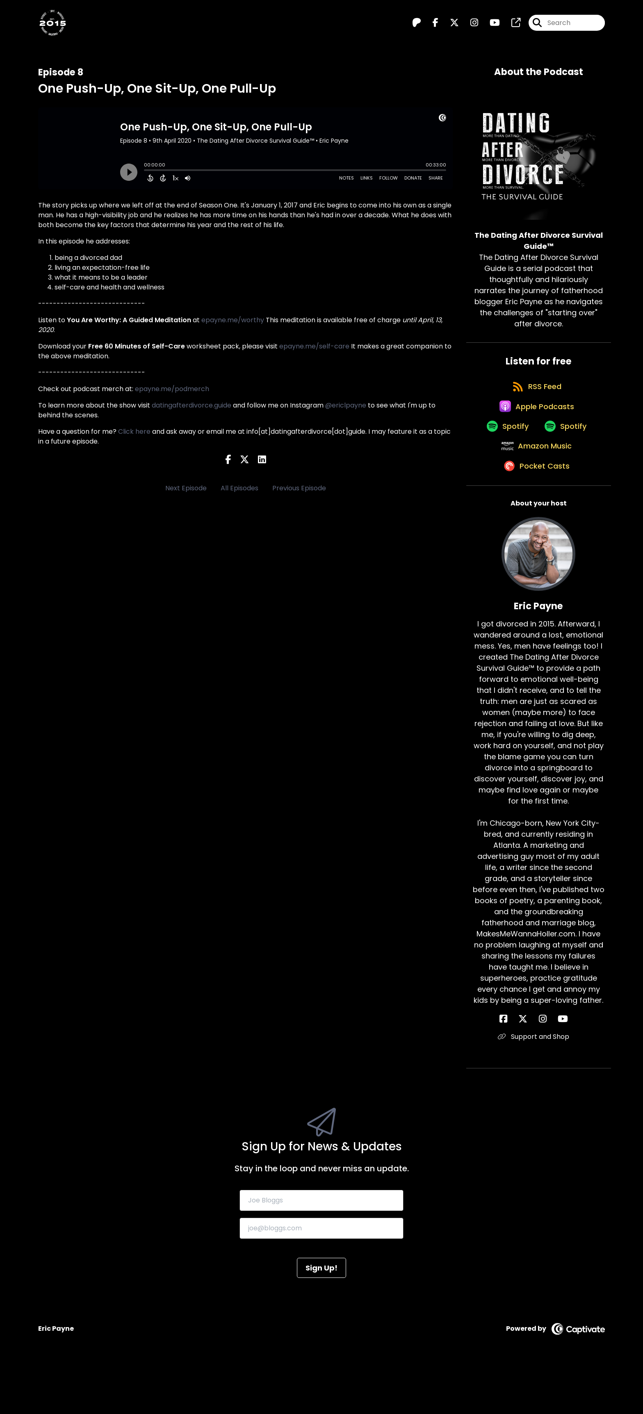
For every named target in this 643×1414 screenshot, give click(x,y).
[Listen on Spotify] (502, 454)
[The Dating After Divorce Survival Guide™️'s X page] (449, 26)
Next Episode (186, 488)
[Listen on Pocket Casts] (534, 512)
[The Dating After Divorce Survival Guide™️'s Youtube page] (490, 26)
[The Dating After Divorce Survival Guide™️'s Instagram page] (469, 26)
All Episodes (239, 488)
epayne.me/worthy (232, 320)
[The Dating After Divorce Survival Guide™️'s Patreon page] (416, 26)
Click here (134, 431)
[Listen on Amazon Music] (534, 483)
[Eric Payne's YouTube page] (553, 1066)
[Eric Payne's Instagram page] (543, 1066)
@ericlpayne (345, 405)
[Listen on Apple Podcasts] (534, 424)
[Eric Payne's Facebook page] (523, 1066)
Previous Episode (299, 488)
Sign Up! (321, 1315)
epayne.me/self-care (314, 346)
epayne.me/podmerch (172, 389)
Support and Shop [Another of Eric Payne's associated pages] (538, 1084)
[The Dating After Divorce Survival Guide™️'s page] (511, 26)
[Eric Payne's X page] (532, 1066)
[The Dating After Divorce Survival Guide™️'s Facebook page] (430, 26)
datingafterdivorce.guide (191, 405)
